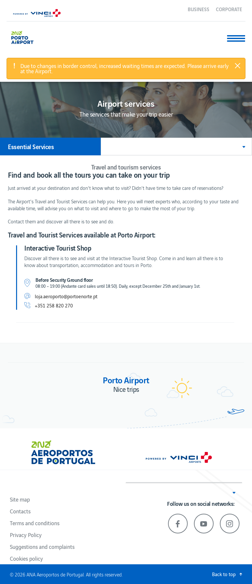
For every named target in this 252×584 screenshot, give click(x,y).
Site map (20, 499)
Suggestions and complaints (42, 546)
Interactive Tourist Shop (57, 248)
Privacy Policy (26, 535)
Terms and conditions (34, 523)
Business (198, 8)
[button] (176, 146)
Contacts (20, 511)
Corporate (229, 8)
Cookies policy (26, 558)
